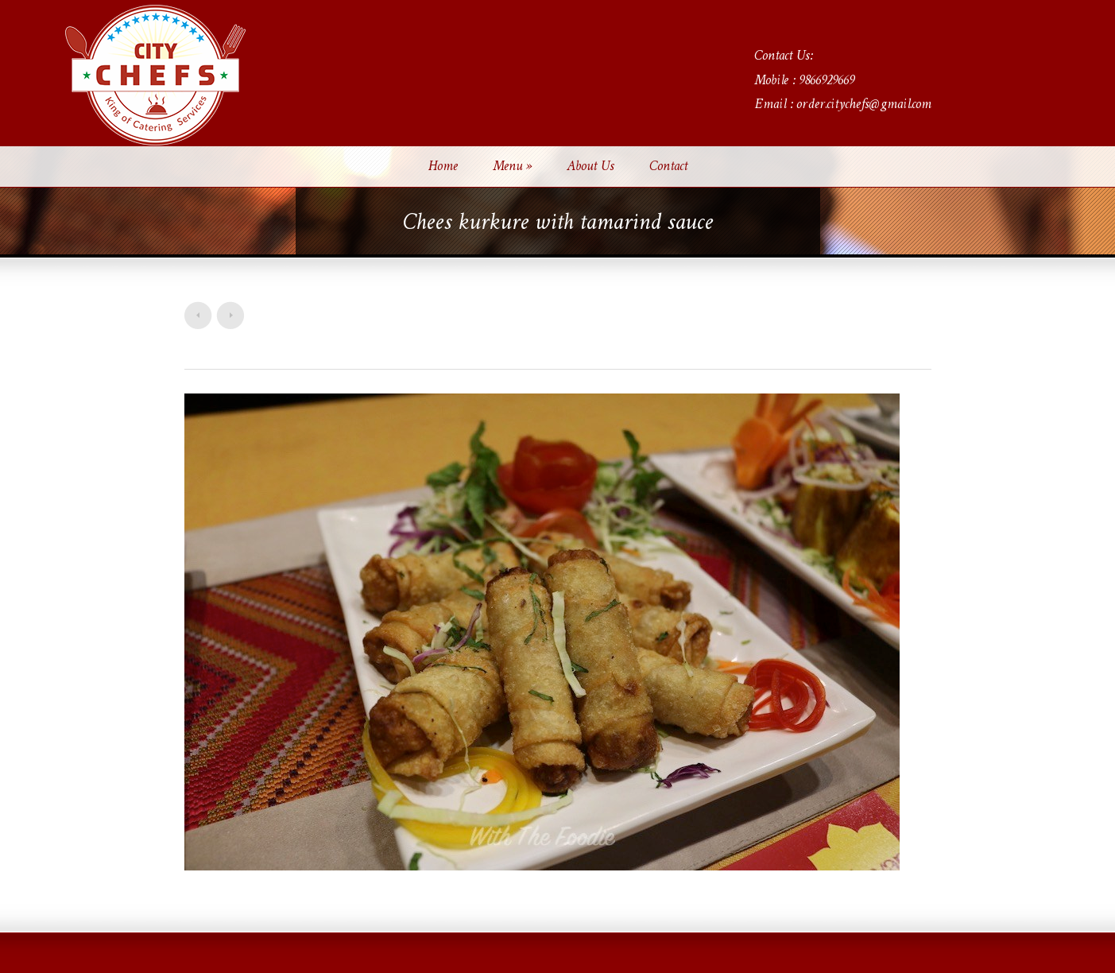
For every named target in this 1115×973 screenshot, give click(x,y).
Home (443, 166)
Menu (512, 166)
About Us (590, 166)
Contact (668, 166)
